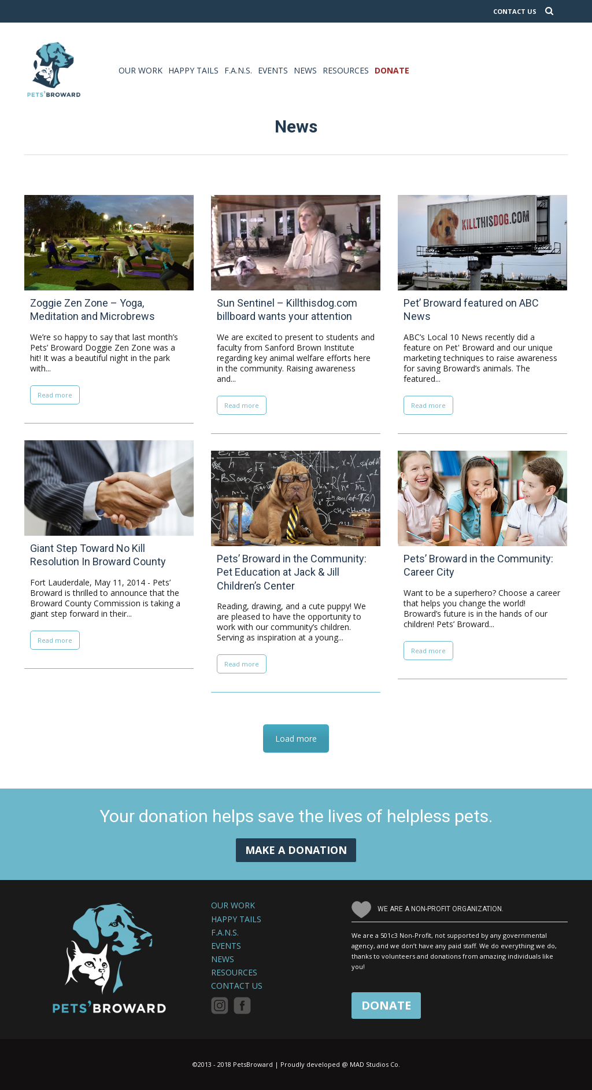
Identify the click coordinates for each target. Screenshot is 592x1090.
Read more (55, 395)
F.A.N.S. (238, 70)
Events (273, 70)
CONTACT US (514, 11)
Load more (296, 738)
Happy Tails (193, 70)
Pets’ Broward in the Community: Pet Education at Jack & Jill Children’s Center (292, 572)
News (305, 70)
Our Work (140, 70)
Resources (346, 70)
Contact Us (236, 986)
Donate (392, 70)
